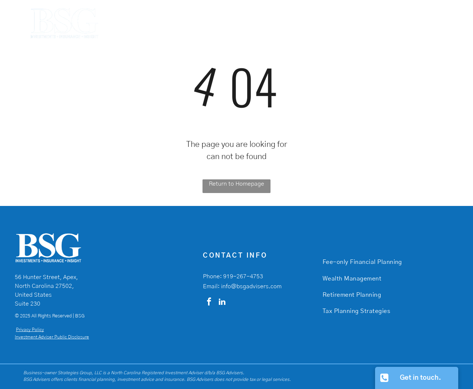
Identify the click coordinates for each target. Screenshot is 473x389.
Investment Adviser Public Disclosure (52, 337)
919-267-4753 (243, 276)
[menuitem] (290, 22)
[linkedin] (222, 303)
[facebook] (209, 303)
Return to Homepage (236, 184)
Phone (211, 276)
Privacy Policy (30, 329)
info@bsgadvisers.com (251, 286)
